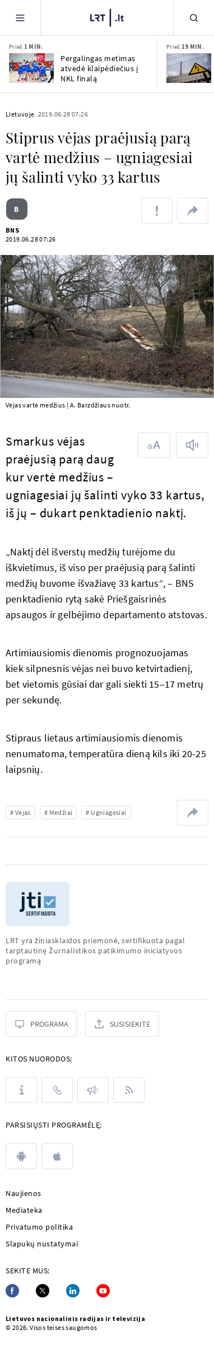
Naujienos (23, 1193)
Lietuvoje (20, 114)
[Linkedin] (73, 1290)
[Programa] (41, 1024)
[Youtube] (103, 1290)
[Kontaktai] (57, 1090)
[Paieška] (194, 17)
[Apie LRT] (21, 1090)
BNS (12, 230)
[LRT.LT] (107, 16)
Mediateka (24, 1210)
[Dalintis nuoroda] (192, 211)
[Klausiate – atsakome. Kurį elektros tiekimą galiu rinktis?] (188, 68)
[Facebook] (12, 1290)
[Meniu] (20, 17)
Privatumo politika (39, 1227)
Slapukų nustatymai (42, 1244)
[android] (21, 1156)
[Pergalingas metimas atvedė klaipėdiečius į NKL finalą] (31, 68)
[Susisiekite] (122, 1024)
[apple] (57, 1156)
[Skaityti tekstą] (192, 445)
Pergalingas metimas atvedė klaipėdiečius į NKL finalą (99, 68)
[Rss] (129, 1090)
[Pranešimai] (93, 1090)
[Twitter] (42, 1290)
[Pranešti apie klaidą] (157, 211)
